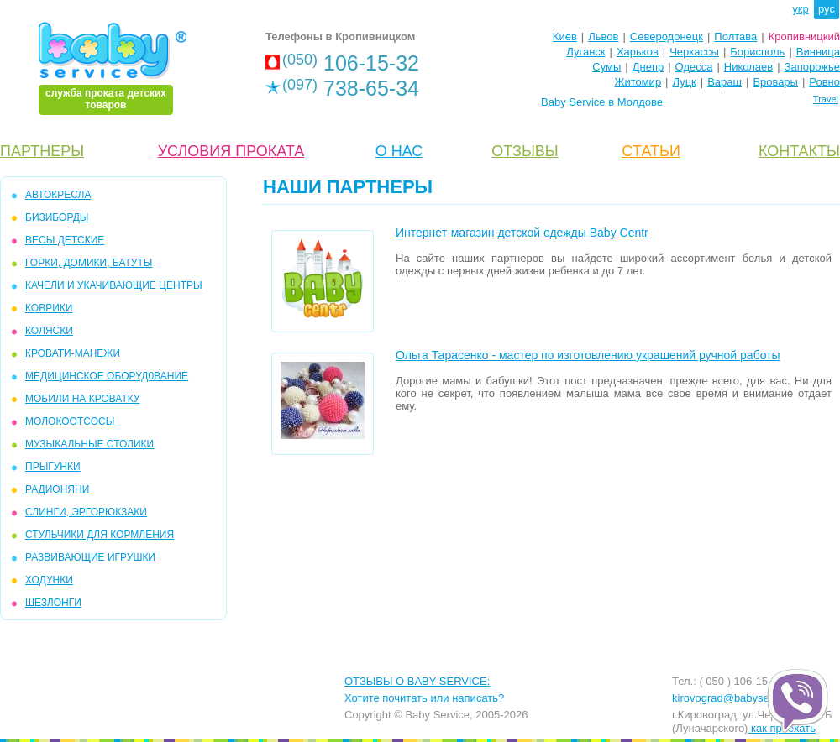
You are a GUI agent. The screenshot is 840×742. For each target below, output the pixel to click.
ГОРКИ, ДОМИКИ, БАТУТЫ (88, 263)
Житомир (637, 82)
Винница (818, 51)
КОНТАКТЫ (799, 151)
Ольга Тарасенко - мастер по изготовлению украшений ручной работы (588, 355)
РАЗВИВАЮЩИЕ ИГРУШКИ (90, 557)
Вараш (724, 82)
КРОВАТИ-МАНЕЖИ (72, 353)
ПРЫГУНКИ (53, 467)
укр (800, 9)
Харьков (638, 51)
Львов (603, 36)
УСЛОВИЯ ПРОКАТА (231, 151)
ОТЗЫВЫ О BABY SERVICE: (417, 681)
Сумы (606, 66)
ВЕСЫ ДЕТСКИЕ (64, 240)
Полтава (735, 36)
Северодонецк (666, 36)
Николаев (748, 66)
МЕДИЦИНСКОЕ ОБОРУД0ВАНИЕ (106, 376)
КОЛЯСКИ (49, 331)
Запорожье (812, 66)
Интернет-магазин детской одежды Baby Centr (522, 232)
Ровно (824, 82)
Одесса (694, 66)
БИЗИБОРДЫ (56, 217)
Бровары (775, 82)
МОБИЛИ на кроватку (82, 399)
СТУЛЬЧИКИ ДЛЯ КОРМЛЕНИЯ (99, 535)
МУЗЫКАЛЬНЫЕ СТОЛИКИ (89, 444)
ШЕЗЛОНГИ (53, 603)
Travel (825, 99)
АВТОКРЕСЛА (58, 195)
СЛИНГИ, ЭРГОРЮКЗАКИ (86, 512)
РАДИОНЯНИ (57, 489)
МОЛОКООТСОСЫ (69, 421)
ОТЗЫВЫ (525, 151)
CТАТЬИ (651, 151)
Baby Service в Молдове (602, 102)
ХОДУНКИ (49, 580)
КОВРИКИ (48, 308)
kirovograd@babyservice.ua (739, 698)
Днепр (648, 66)
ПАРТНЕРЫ (42, 151)
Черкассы (694, 51)
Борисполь (757, 51)
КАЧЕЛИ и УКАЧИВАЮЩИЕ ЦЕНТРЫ (113, 285)
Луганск (585, 51)
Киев (565, 36)
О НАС (399, 151)
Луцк (684, 82)
